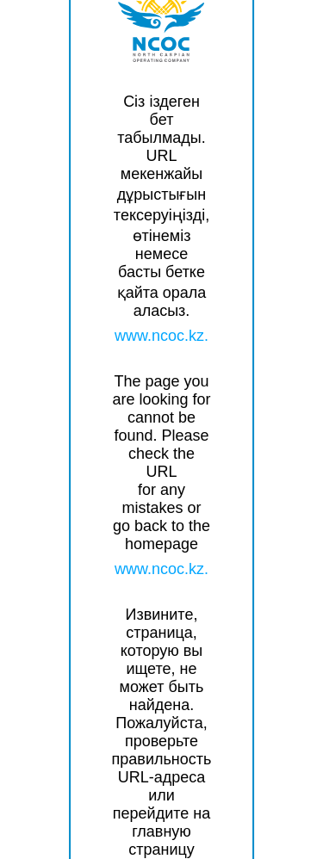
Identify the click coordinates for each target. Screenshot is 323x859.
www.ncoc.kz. (161, 335)
